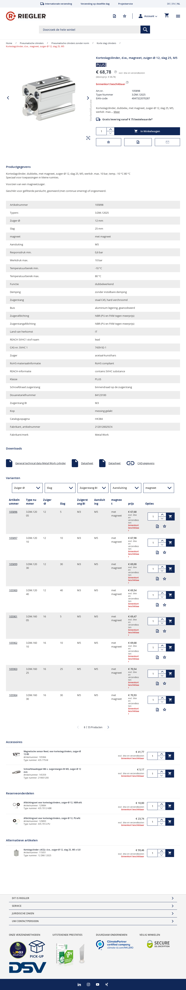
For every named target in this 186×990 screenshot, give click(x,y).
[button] (150, 16)
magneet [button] (150, 491)
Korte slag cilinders (106, 43)
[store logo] (26, 16)
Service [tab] (16, 906)
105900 (13, 593)
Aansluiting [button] (120, 491)
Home (9, 43)
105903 (13, 671)
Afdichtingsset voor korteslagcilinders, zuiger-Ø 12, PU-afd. (52, 821)
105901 (13, 619)
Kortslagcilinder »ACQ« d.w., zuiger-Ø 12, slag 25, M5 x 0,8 (52, 852)
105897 (13, 540)
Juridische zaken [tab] (23, 913)
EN (173, 3)
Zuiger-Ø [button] (19, 491)
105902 (13, 645)
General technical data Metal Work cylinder (40, 466)
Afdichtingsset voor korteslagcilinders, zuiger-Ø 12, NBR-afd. (53, 805)
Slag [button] (49, 491)
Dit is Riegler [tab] (20, 898)
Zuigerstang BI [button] (88, 491)
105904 (13, 698)
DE (168, 3)
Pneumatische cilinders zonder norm (70, 43)
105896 (13, 514)
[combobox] (94, 29)
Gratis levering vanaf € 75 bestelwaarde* (127, 119)
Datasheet (87, 466)
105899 (13, 567)
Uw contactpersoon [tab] (25, 921)
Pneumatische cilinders (32, 43)
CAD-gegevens (146, 466)
